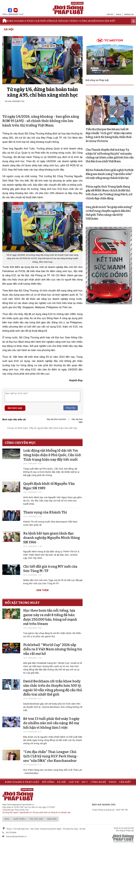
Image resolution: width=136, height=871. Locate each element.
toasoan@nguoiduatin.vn (16, 836)
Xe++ (77, 21)
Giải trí (68, 21)
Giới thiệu (19, 819)
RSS (7, 819)
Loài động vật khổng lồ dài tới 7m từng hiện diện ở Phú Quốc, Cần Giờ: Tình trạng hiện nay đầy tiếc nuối (52, 454)
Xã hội (58, 21)
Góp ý (118, 14)
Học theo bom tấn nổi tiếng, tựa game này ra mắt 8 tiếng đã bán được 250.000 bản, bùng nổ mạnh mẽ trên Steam (50, 617)
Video (99, 21)
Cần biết (109, 21)
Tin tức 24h (36, 819)
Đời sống (47, 21)
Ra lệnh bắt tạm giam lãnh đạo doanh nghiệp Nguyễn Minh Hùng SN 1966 (51, 537)
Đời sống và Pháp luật (97, 80)
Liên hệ (110, 14)
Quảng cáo (129, 14)
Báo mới (52, 819)
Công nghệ (88, 21)
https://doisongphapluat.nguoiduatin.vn (18, 804)
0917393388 (11, 833)
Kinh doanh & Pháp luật (24, 21)
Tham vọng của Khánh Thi (45, 512)
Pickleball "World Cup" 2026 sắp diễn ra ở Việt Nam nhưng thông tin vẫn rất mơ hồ (52, 649)
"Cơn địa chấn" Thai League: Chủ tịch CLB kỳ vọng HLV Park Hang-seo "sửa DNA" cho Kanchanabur (50, 756)
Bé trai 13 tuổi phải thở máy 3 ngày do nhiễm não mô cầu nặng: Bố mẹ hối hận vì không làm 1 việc (51, 723)
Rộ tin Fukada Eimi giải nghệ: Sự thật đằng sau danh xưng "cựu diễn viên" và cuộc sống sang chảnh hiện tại (110, 173)
